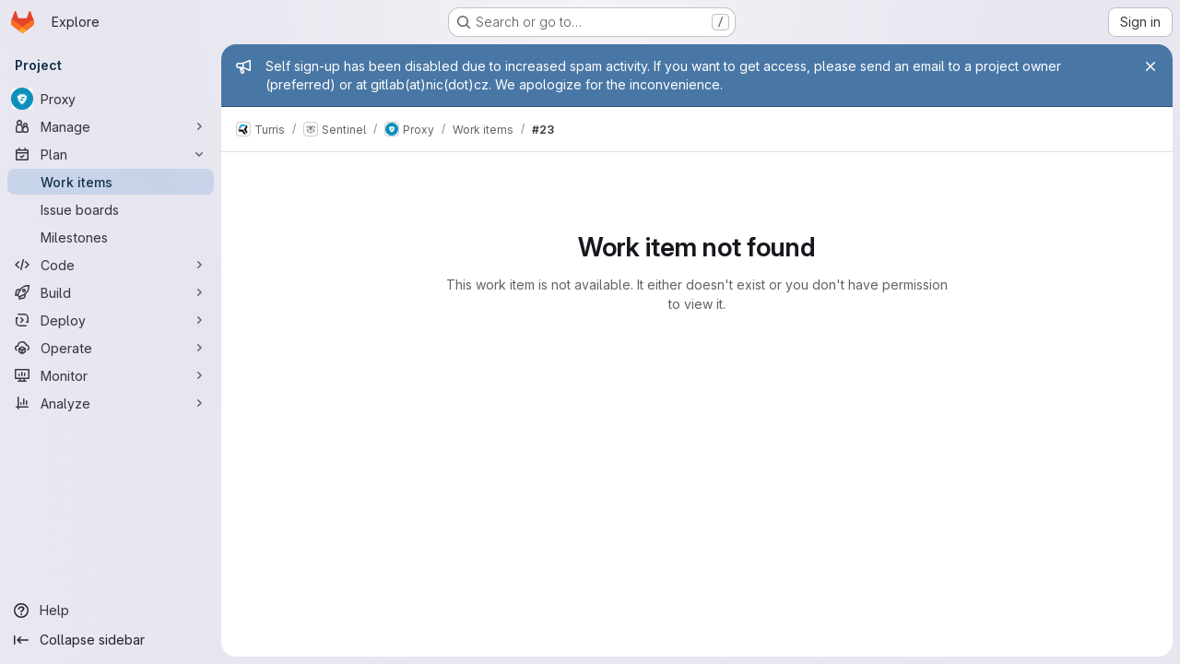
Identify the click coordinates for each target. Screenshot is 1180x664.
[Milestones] (110, 237)
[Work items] (110, 182)
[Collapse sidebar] (110, 640)
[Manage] (110, 126)
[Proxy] (110, 99)
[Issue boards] (110, 209)
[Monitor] (110, 375)
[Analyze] (110, 403)
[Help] (110, 610)
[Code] (110, 265)
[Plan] (110, 154)
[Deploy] (110, 320)
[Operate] (110, 348)
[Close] (1150, 66)
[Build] (110, 292)
